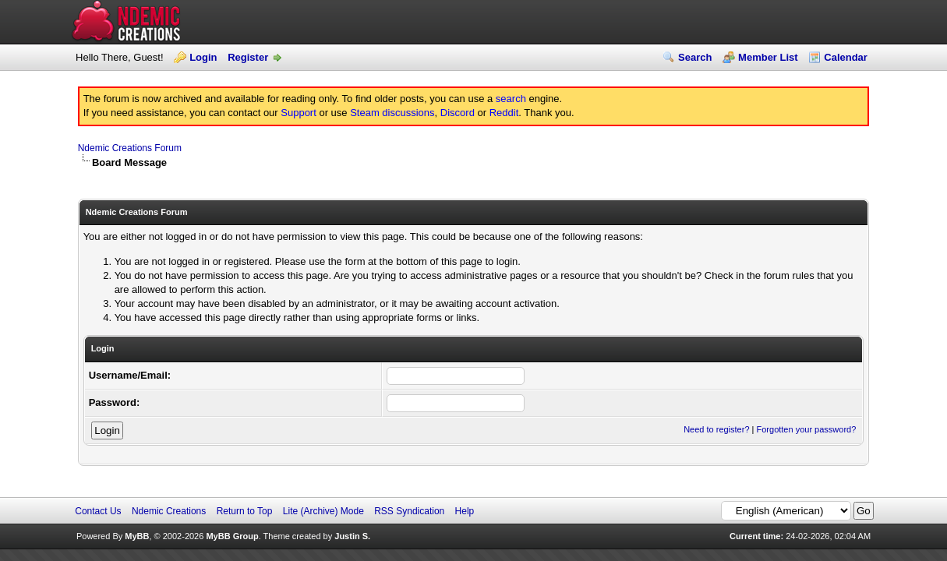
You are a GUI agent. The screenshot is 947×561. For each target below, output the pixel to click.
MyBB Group (232, 536)
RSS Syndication (409, 511)
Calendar (845, 57)
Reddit (504, 112)
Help (465, 511)
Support (298, 112)
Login (203, 57)
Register (248, 57)
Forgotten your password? (807, 429)
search (511, 98)
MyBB (137, 536)
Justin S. (352, 536)
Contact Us (98, 511)
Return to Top (245, 511)
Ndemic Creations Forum (130, 148)
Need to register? (716, 429)
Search (695, 57)
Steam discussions (392, 112)
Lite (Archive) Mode (323, 511)
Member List (768, 57)
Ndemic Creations (169, 511)
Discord (457, 112)
